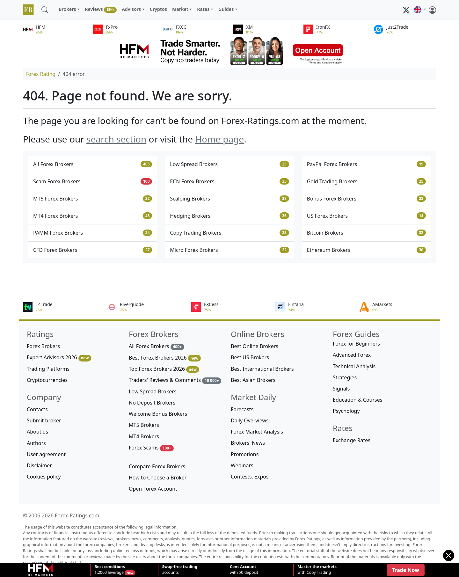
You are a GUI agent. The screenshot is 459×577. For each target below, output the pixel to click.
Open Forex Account (153, 488)
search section (116, 139)
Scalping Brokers (229, 198)
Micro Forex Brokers (229, 249)
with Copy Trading (317, 569)
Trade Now (405, 569)
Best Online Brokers (254, 346)
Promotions (245, 454)
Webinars (242, 465)
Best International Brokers (262, 368)
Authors (36, 443)
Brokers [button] (67, 9)
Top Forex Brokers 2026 (164, 369)
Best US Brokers (250, 357)
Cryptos (158, 9)
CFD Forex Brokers (92, 249)
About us (37, 431)
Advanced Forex (352, 354)
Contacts (37, 409)
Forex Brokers (43, 346)
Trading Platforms (48, 368)
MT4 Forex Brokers (92, 215)
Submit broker (44, 420)
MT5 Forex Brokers (92, 198)
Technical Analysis (354, 366)
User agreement (46, 454)
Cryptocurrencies (47, 379)
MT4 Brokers (144, 436)
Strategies (345, 377)
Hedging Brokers (229, 215)
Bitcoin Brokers (366, 232)
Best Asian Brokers (253, 379)
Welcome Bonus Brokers (158, 413)
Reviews (101, 9)
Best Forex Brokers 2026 (165, 358)
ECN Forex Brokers (229, 181)
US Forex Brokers (366, 215)
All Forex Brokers (92, 164)
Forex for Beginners (356, 343)
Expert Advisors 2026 (59, 357)
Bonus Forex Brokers (366, 198)
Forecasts (242, 409)
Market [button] (180, 9)
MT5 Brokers (144, 424)
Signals (341, 388)
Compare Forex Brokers (157, 466)
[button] (420, 9)
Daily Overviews (250, 420)
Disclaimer (39, 465)
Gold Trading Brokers (366, 181)
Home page (219, 139)
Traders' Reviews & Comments (175, 380)
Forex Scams (151, 447)
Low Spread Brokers (229, 164)
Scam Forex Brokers (92, 181)
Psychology (346, 410)
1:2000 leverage (109, 569)
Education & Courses (357, 399)
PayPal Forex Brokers (366, 164)
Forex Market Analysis (257, 431)
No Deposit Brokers (152, 402)
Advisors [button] (131, 9)
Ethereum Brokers (366, 249)
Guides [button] (226, 9)
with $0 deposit (244, 569)
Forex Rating (40, 73)
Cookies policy (44, 476)
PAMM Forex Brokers (92, 232)
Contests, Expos (250, 476)
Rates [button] (203, 9)
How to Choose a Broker (157, 477)
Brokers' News (248, 442)
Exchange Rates (351, 440)
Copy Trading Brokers (229, 232)
